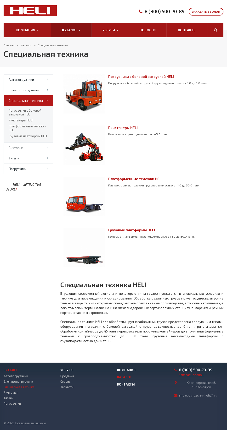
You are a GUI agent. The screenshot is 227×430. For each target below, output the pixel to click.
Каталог (71, 30)
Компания (27, 30)
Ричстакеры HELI (21, 120)
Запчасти (67, 387)
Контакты (187, 30)
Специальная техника (26, 100)
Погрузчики (18, 169)
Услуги (110, 30)
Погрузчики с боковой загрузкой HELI (25, 112)
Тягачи (14, 158)
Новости (148, 30)
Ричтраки (16, 148)
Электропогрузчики (24, 90)
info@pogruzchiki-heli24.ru (198, 395)
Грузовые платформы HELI (28, 136)
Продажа (67, 376)
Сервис (65, 381)
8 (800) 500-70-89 (165, 11)
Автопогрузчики (21, 79)
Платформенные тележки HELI (27, 128)
